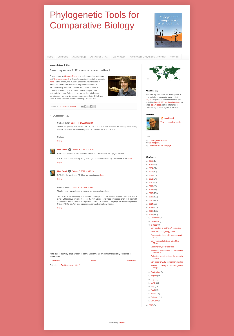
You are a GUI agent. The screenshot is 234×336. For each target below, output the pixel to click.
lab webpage (154, 143)
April (153, 290)
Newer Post (55, 261)
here (52, 82)
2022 (151, 175)
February (155, 297)
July (153, 279)
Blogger (122, 322)
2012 (151, 211)
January (154, 301)
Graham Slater (70, 76)
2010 (151, 305)
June (153, 283)
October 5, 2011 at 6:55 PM (82, 187)
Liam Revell (62, 150)
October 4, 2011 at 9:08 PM (82, 123)
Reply (59, 141)
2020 (151, 182)
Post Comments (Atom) (70, 265)
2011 (151, 215)
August (154, 276)
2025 (151, 164)
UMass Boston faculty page (160, 145)
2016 (151, 197)
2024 (151, 168)
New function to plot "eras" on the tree (166, 228)
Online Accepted (61, 79)
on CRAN (99, 57)
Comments (63, 57)
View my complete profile (171, 122)
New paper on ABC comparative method (167, 262)
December (155, 218)
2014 (151, 204)
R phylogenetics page (158, 140)
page (79, 57)
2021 (151, 179)
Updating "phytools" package (162, 247)
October (154, 225)
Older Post (131, 261)
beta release (156, 105)
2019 (151, 186)
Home (50, 57)
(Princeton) (154, 57)
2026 (151, 161)
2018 (151, 190)
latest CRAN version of (167, 102)
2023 (151, 172)
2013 (151, 207)
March (154, 294)
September (155, 272)
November (155, 221)
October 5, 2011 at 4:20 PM (83, 171)
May (153, 286)
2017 (151, 193)
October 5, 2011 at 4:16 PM (83, 150)
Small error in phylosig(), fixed (163, 232)
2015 (151, 200)
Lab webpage (119, 57)
